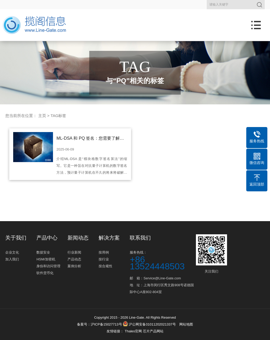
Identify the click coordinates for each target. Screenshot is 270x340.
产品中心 (46, 238)
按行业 (104, 259)
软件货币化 (45, 273)
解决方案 (109, 238)
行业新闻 (74, 252)
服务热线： (162, 260)
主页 (42, 115)
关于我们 (15, 238)
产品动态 (74, 259)
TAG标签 (58, 115)
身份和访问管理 (48, 266)
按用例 (104, 252)
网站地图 (186, 324)
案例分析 (74, 266)
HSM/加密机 (45, 259)
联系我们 (140, 238)
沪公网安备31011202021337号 (149, 324)
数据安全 (43, 252)
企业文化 (12, 252)
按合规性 (105, 266)
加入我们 (12, 259)
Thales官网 (134, 331)
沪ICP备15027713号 (106, 324)
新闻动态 (78, 238)
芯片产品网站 (153, 331)
